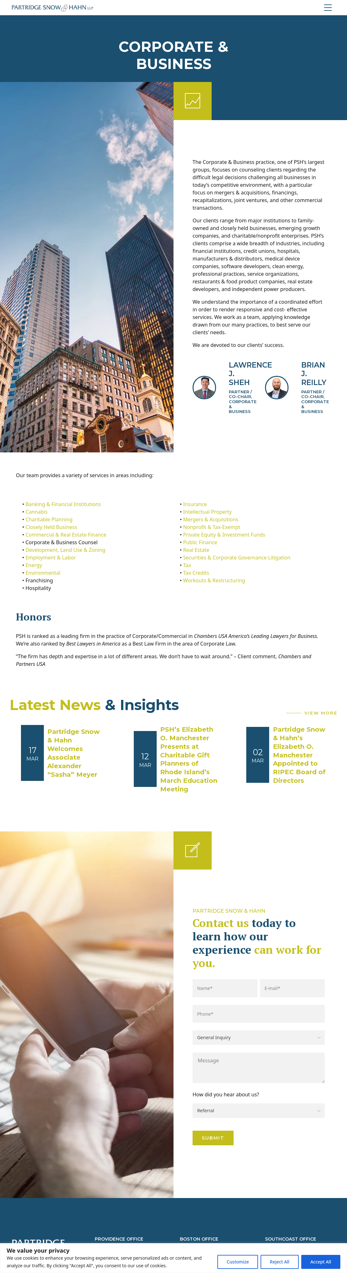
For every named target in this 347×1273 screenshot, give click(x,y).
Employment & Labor (50, 557)
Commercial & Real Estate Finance (65, 534)
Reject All (279, 1262)
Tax (187, 565)
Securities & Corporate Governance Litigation (236, 557)
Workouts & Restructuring (214, 580)
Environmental (42, 572)
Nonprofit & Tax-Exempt (211, 527)
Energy (33, 565)
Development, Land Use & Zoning (65, 549)
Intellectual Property (207, 511)
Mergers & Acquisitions (210, 519)
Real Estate (196, 549)
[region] (173, 1258)
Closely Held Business (51, 527)
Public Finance (200, 542)
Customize (238, 1262)
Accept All (320, 1262)
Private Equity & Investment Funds (224, 534)
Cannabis (36, 511)
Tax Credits (196, 572)
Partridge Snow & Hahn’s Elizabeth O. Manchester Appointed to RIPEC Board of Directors (299, 755)
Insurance (195, 504)
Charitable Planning (48, 519)
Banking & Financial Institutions (63, 504)
